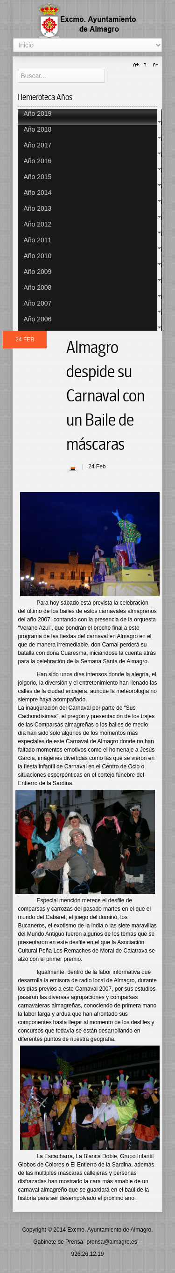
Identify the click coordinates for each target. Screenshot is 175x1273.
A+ (137, 65)
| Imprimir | (73, 467)
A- (154, 65)
